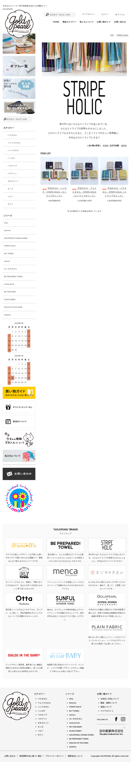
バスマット (12, 173)
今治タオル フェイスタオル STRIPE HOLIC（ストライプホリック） (84, 192)
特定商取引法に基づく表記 (30, 756)
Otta (6, 222)
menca (7, 261)
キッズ (10, 188)
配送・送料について (109, 703)
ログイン (105, 14)
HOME (56, 21)
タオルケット (13, 181)
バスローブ (12, 165)
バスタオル (12, 135)
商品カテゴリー (69, 21)
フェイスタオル (14, 142)
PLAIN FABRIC (10, 299)
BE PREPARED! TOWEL (13, 276)
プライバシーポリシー (54, 756)
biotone (7, 230)
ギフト (10, 204)
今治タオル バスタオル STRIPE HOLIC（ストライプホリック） (114, 192)
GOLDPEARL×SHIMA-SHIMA (16, 238)
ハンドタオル (13, 150)
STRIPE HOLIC (122, 35)
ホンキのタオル (10, 268)
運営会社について (75, 756)
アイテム (120, 14)
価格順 (124, 145)
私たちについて (87, 21)
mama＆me (9, 284)
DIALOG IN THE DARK (13, 307)
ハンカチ (11, 158)
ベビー (10, 196)
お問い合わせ (120, 21)
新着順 (106, 145)
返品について (106, 706)
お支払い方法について (110, 698)
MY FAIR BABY (10, 291)
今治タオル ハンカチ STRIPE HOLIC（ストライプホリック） (54, 192)
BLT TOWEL (9, 253)
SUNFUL (7, 315)
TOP (112, 35)
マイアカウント (88, 14)
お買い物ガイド (104, 21)
